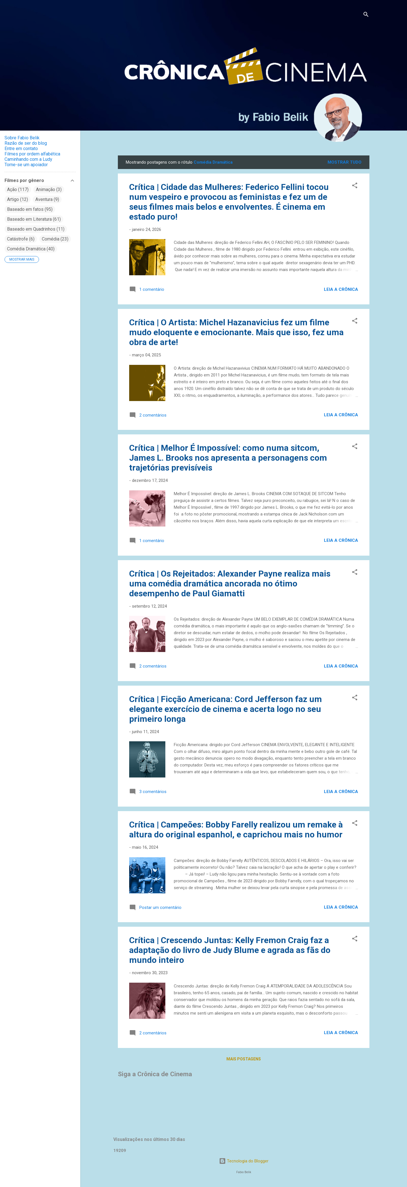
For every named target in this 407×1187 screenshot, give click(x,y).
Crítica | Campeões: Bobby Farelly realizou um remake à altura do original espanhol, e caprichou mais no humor (236, 829)
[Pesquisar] (366, 15)
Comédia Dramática (31, 249)
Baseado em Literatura (34, 219)
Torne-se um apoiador (26, 164)
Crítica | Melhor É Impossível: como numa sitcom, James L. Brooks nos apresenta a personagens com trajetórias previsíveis (228, 458)
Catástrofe (20, 239)
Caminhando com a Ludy (28, 159)
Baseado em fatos (30, 209)
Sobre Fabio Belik (22, 137)
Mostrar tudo (344, 162)
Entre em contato (21, 148)
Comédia (55, 239)
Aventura (47, 199)
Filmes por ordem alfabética (32, 154)
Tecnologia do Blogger (244, 1161)
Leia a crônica (341, 289)
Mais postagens (243, 1059)
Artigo (17, 199)
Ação (18, 189)
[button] (354, 186)
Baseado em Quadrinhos (35, 229)
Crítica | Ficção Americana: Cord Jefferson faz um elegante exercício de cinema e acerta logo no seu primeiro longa (225, 709)
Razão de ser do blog (26, 143)
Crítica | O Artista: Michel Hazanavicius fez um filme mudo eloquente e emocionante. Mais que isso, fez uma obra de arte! (236, 332)
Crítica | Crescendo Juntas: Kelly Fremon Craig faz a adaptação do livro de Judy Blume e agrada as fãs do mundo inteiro (229, 950)
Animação (49, 189)
